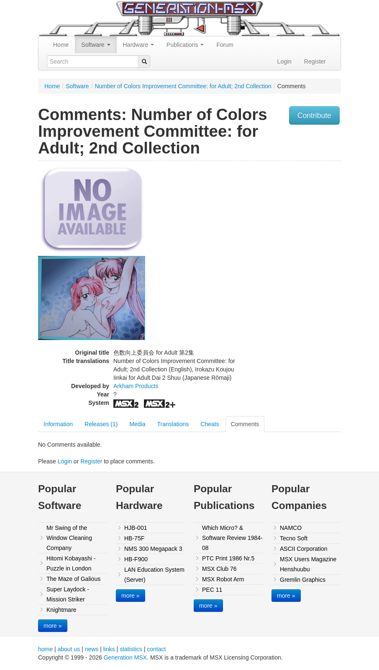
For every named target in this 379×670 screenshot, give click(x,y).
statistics (131, 649)
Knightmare (61, 609)
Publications (185, 44)
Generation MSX (125, 657)
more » (53, 625)
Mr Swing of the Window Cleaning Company (69, 537)
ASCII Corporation (304, 548)
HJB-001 (135, 527)
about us (68, 649)
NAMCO (291, 527)
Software (95, 44)
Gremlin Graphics (302, 579)
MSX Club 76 (219, 568)
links (109, 649)
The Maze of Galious (73, 578)
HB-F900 (136, 559)
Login (284, 61)
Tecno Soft (293, 538)
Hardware (138, 44)
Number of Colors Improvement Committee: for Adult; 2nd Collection (183, 86)
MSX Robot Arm (223, 579)
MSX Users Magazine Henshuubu (308, 564)
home (45, 649)
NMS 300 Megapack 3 (153, 548)
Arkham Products (135, 386)
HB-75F (134, 538)
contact (156, 649)
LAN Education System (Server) (154, 574)
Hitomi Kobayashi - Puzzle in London (71, 563)
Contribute (314, 115)
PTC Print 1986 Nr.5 (228, 558)
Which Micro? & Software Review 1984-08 (232, 537)
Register (315, 61)
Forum (224, 44)
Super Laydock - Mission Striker (67, 594)
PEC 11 (212, 589)
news (92, 649)
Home (61, 44)
